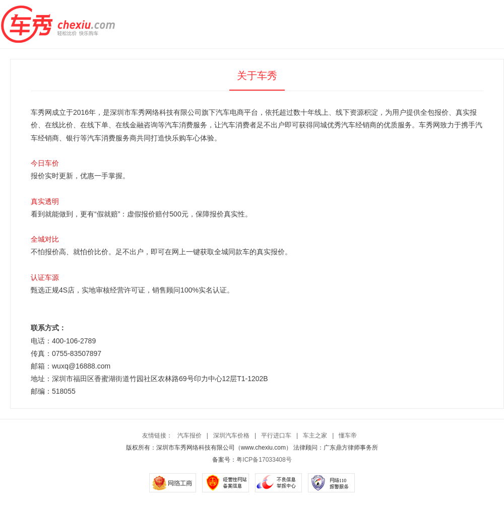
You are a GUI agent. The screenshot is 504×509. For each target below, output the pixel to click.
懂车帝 (348, 435)
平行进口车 (276, 435)
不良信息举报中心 (278, 482)
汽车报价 (189, 435)
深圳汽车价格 (231, 435)
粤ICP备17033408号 (263, 459)
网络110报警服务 (331, 482)
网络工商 (172, 482)
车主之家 (315, 435)
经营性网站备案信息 (225, 482)
